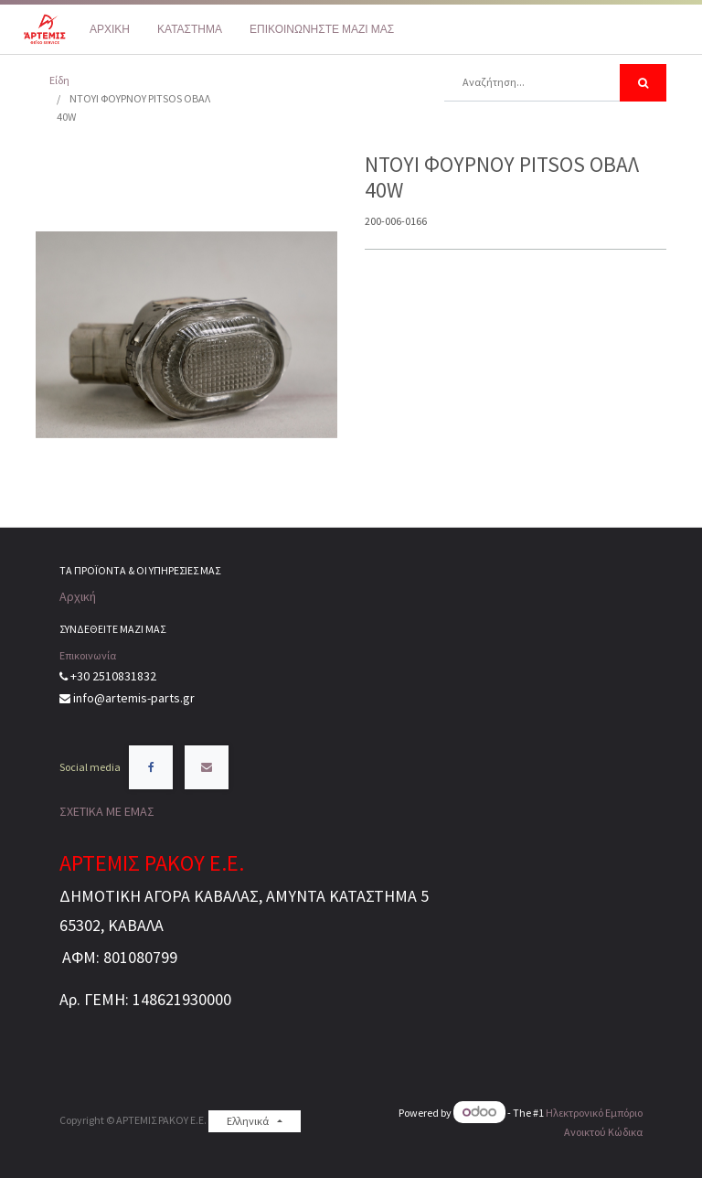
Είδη (59, 80)
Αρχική (77, 596)
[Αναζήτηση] (643, 83)
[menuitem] (110, 29)
